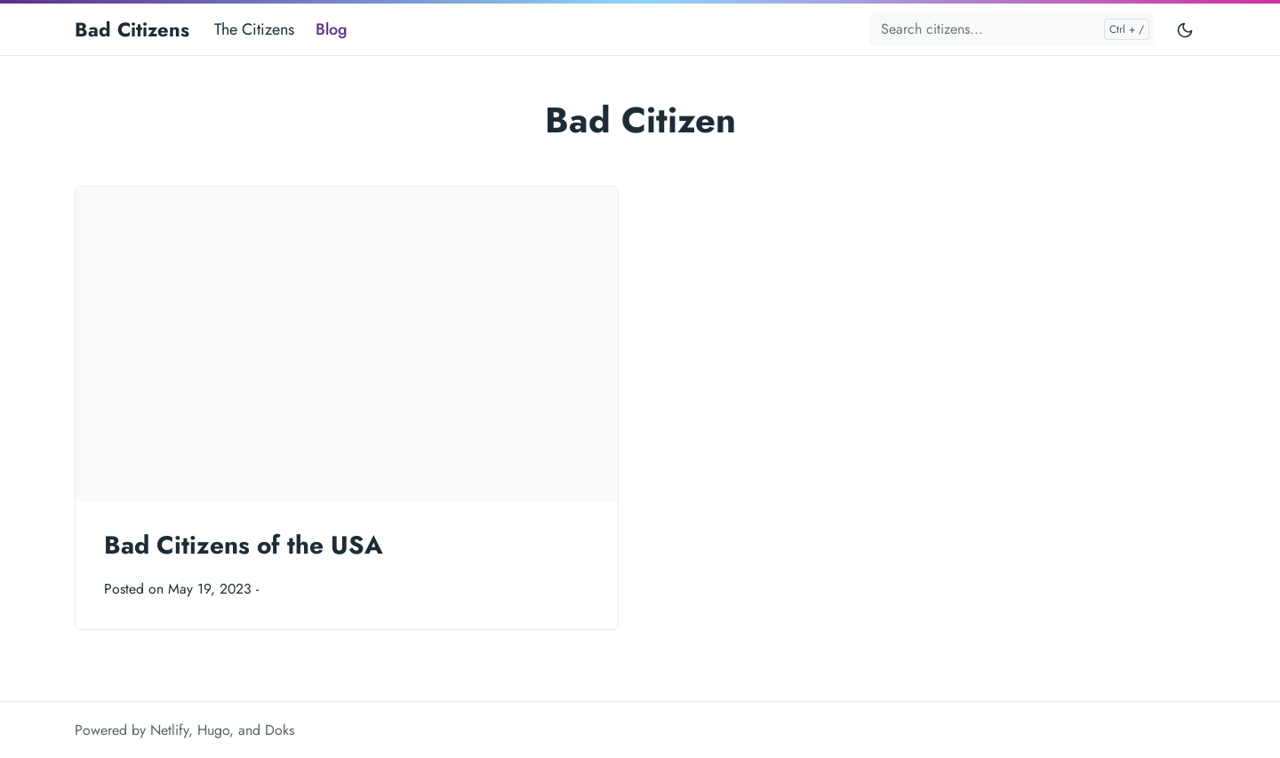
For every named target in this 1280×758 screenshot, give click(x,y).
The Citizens (254, 29)
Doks (279, 730)
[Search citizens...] (1011, 29)
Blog (332, 29)
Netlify (169, 730)
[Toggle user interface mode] (1185, 29)
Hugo (213, 730)
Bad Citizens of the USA (243, 545)
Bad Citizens (132, 29)
